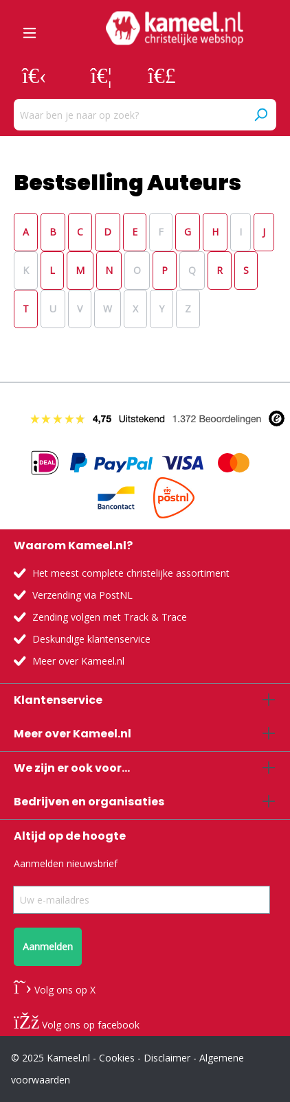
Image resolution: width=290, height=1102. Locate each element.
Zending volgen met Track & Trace (109, 616)
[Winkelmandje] (162, 75)
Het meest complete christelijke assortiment (131, 572)
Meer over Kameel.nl (78, 660)
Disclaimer (167, 1057)
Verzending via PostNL (82, 594)
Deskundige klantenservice (91, 638)
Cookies (117, 1057)
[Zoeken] (260, 114)
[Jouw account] (34, 74)
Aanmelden (48, 946)
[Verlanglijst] (101, 74)
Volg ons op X (55, 989)
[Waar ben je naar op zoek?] (129, 114)
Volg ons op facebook (77, 1024)
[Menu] (29, 28)
